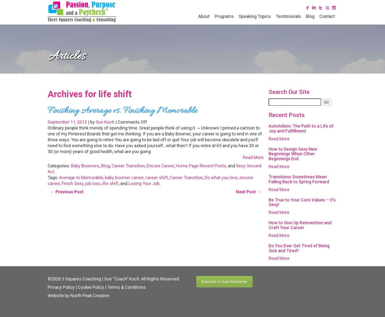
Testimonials (288, 16)
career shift (156, 177)
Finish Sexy (72, 183)
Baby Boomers (85, 165)
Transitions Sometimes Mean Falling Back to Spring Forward (299, 179)
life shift (110, 183)
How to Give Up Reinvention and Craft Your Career (300, 225)
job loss (93, 183)
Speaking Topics (255, 16)
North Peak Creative (89, 295)
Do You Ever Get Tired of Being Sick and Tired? (299, 248)
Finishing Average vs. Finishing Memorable (122, 111)
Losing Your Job (144, 183)
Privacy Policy (61, 287)
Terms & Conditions (126, 287)
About (204, 16)
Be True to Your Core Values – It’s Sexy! (302, 202)
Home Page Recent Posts (201, 165)
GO (326, 102)
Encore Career (160, 165)
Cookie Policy (91, 287)
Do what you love (221, 177)
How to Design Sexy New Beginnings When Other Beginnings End (293, 153)
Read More (253, 157)
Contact (327, 16)
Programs (224, 16)
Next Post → (248, 191)
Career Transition (128, 165)
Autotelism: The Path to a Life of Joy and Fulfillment (301, 128)
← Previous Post (66, 191)
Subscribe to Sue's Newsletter (224, 282)
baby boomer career (124, 177)
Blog (310, 16)
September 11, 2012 (68, 122)
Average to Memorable (81, 177)
